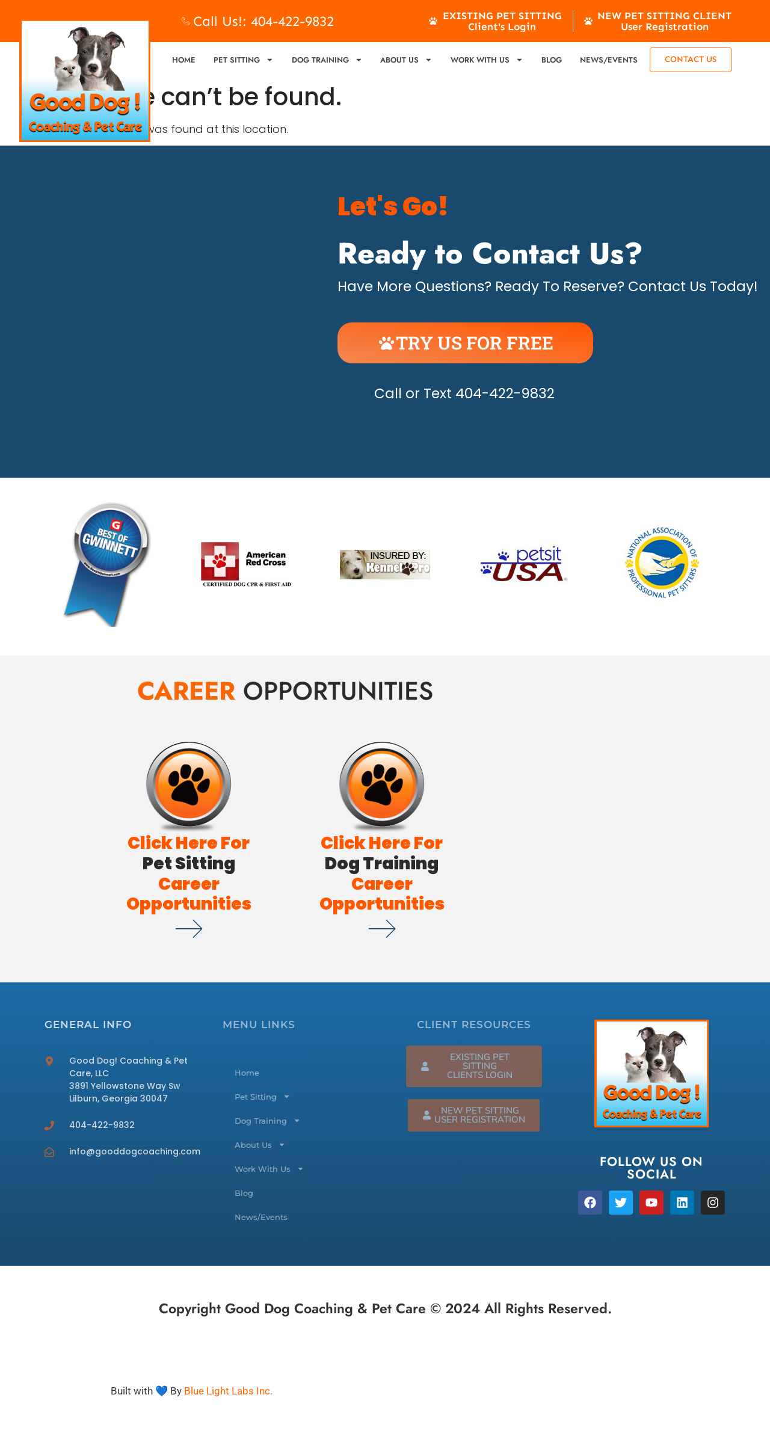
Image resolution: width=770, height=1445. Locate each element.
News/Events (609, 60)
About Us (406, 60)
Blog (551, 60)
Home (184, 60)
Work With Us (487, 60)
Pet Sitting (244, 60)
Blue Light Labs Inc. (228, 1391)
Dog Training (327, 60)
